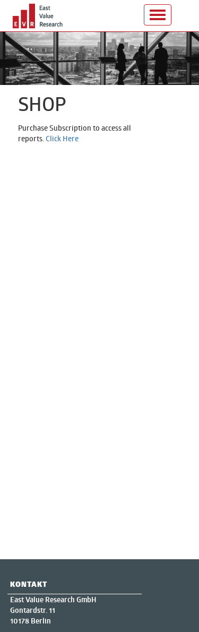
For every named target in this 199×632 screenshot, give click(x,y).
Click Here (62, 138)
